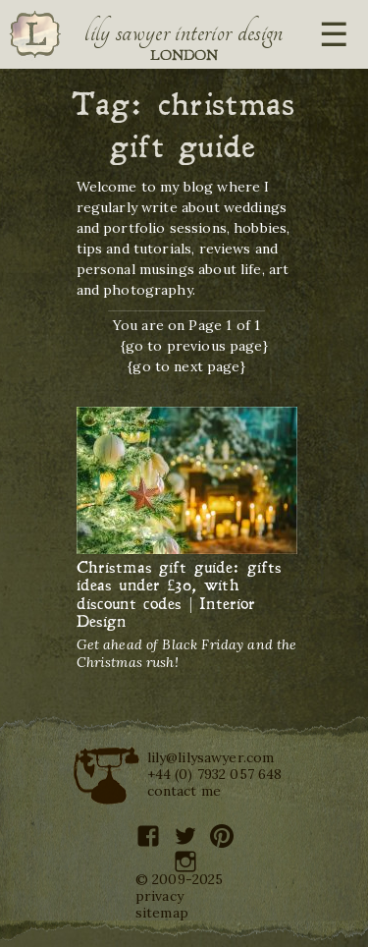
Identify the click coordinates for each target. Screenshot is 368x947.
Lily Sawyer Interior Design (183, 32)
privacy (159, 896)
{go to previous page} (194, 346)
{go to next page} (186, 366)
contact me (184, 791)
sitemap (161, 912)
